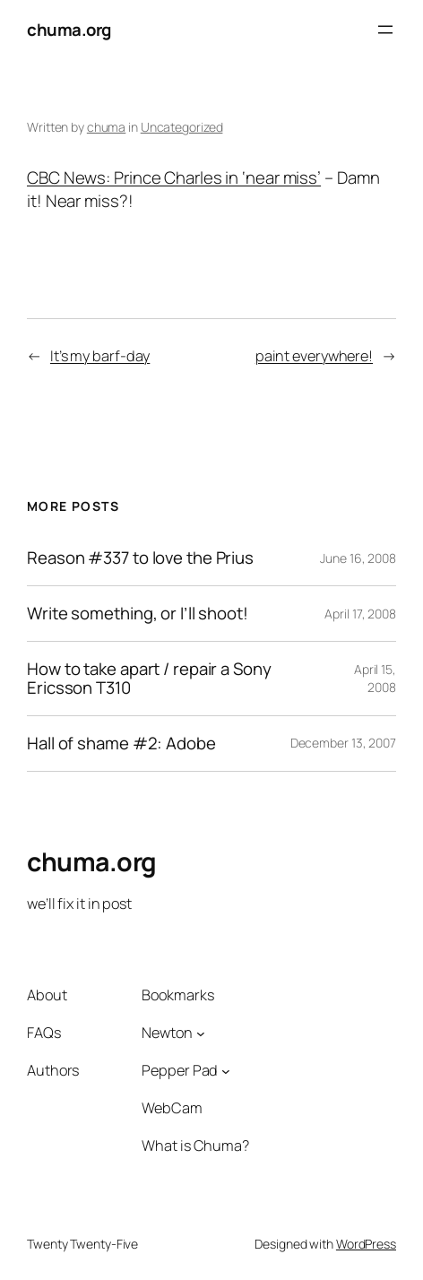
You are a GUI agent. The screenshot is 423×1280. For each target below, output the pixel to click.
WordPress (366, 1243)
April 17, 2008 (360, 613)
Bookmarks (177, 995)
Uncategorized (182, 126)
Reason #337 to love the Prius (140, 558)
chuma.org (69, 29)
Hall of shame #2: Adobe (121, 743)
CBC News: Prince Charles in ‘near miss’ (174, 177)
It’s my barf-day (100, 356)
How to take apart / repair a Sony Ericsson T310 (149, 678)
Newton (167, 1032)
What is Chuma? (195, 1145)
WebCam (172, 1108)
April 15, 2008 (375, 678)
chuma (106, 126)
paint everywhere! (314, 356)
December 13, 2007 (343, 742)
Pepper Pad (180, 1070)
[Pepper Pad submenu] (225, 1071)
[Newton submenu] (200, 1033)
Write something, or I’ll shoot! (137, 613)
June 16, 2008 (358, 557)
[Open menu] (385, 29)
